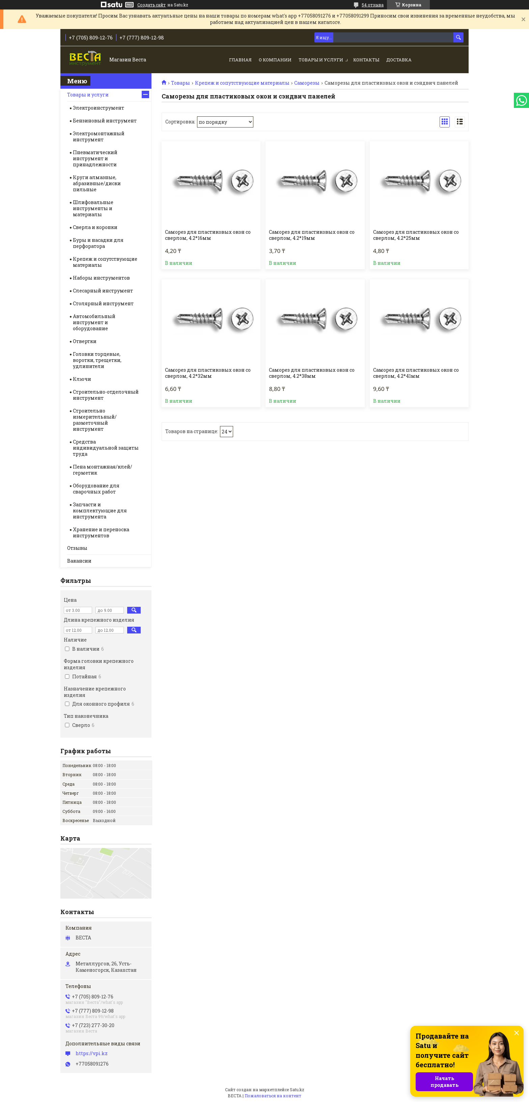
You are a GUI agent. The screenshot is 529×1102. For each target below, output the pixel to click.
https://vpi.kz (92, 1053)
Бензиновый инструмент (105, 120)
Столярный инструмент (103, 303)
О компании (275, 60)
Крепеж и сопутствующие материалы (242, 83)
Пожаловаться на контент (273, 1095)
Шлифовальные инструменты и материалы (93, 208)
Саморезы (306, 83)
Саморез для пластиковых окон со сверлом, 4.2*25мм (416, 235)
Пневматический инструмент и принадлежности (95, 158)
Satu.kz (297, 1089)
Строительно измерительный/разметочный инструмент (95, 419)
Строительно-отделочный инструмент (106, 395)
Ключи (82, 379)
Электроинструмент (98, 108)
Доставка (399, 60)
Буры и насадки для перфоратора (98, 243)
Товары (180, 83)
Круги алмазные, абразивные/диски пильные (97, 183)
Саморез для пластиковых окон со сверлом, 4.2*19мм (312, 235)
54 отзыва (373, 4)
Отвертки (84, 341)
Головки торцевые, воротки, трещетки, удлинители (97, 360)
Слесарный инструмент (103, 290)
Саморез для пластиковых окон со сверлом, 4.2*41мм (416, 373)
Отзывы (77, 548)
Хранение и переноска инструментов (101, 532)
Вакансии (79, 561)
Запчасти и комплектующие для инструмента (100, 510)
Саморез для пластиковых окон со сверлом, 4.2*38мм (312, 373)
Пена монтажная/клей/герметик (102, 469)
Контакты (366, 60)
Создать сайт (151, 4)
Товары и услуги (321, 60)
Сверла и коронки (95, 227)
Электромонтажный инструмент (98, 136)
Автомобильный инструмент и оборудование (94, 322)
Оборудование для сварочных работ (96, 488)
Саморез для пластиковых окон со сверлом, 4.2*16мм (208, 235)
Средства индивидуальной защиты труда (106, 448)
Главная (240, 60)
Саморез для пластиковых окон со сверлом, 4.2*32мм (208, 373)
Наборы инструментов (101, 278)
